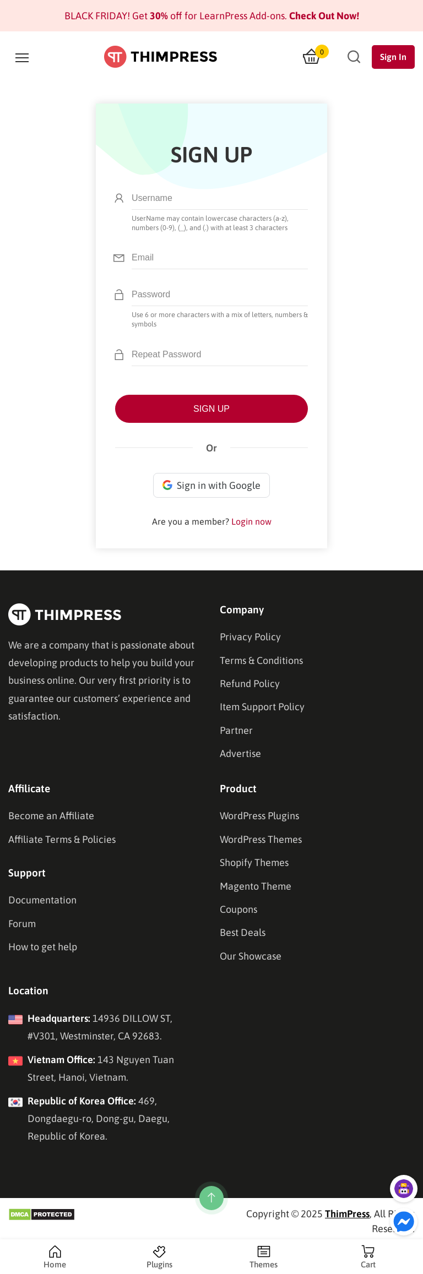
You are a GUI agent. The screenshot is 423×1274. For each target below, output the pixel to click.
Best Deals (242, 932)
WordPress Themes (261, 839)
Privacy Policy (250, 637)
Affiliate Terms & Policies (62, 839)
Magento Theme (255, 886)
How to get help (42, 946)
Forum (22, 923)
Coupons (238, 909)
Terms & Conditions (261, 660)
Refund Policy (250, 683)
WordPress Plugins (259, 815)
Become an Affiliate (51, 815)
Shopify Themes (254, 862)
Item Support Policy (262, 706)
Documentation (42, 900)
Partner (236, 730)
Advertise (240, 753)
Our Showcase (250, 956)
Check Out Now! (323, 15)
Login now (251, 521)
